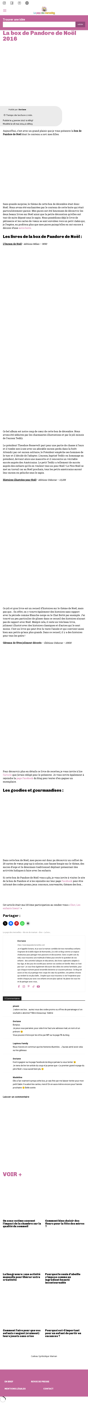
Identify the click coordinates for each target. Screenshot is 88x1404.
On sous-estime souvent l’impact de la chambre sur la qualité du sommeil (22, 1223)
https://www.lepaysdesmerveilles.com (31, 945)
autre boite (25, 227)
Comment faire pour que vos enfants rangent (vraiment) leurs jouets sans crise (22, 1333)
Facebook (67, 880)
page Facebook (24, 778)
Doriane (22, 109)
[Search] (80, 24)
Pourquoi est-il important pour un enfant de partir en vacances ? (63, 1333)
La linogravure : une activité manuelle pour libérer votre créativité (21, 1277)
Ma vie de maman (30, 932)
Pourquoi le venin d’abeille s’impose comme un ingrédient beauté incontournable (62, 1278)
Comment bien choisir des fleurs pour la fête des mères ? (64, 1223)
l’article (7, 774)
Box (40, 932)
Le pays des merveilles (12, 932)
